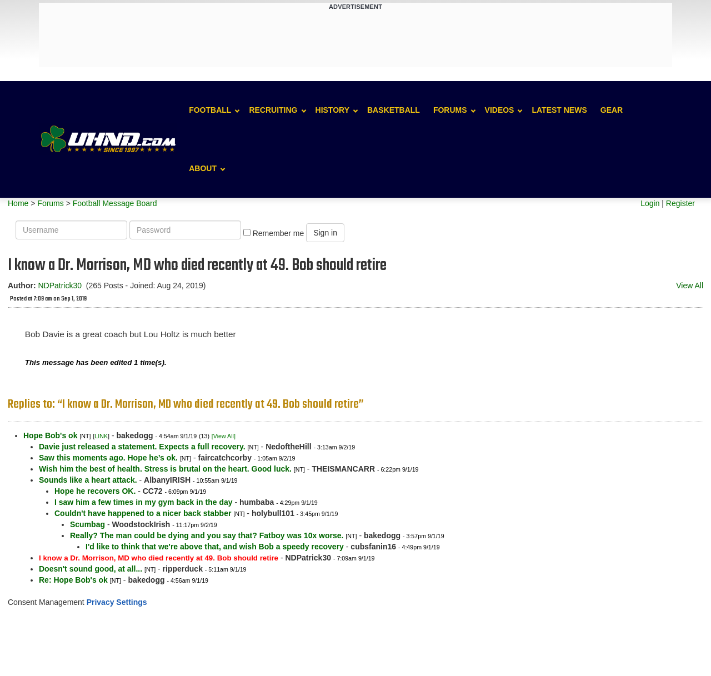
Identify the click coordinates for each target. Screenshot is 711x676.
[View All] (224, 436)
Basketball (393, 110)
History (332, 110)
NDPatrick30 (60, 285)
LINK (101, 436)
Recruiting (273, 110)
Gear (611, 110)
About (203, 168)
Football (210, 110)
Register (680, 203)
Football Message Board (115, 203)
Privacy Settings (117, 602)
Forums (450, 110)
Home (18, 203)
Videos (499, 110)
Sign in (325, 232)
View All (689, 285)
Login (649, 203)
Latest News (559, 110)
